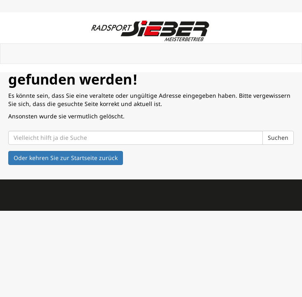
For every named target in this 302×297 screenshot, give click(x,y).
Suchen (278, 137)
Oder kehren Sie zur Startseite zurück (66, 158)
